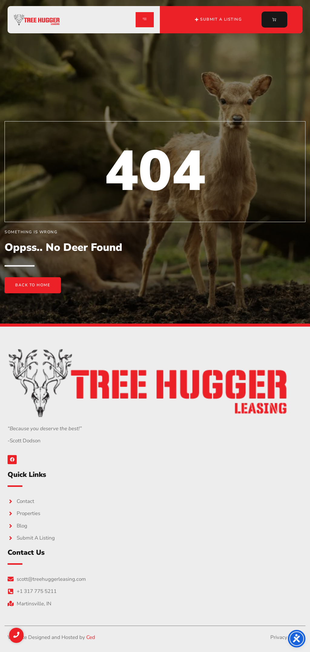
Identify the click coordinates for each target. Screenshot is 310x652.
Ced (90, 637)
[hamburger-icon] (145, 19)
